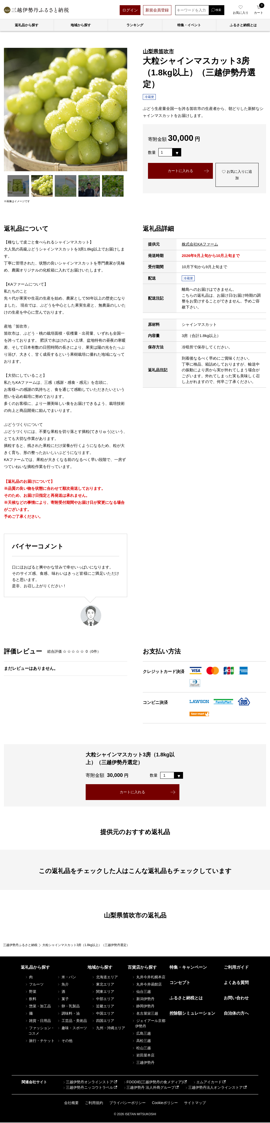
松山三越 (141, 1048)
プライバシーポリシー (127, 1103)
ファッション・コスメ (40, 1031)
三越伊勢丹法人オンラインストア (214, 1088)
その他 (64, 1041)
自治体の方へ (236, 1014)
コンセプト (180, 983)
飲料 (31, 999)
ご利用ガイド (236, 968)
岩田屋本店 (143, 1056)
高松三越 (141, 1041)
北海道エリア (104, 977)
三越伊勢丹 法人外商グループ (149, 1088)
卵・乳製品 (68, 1007)
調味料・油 (68, 1014)
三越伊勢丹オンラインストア (87, 1083)
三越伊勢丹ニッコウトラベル (87, 1088)
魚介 (63, 985)
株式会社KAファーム (200, 244)
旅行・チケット (40, 1041)
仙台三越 (141, 992)
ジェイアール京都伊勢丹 (148, 1024)
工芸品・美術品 (72, 1021)
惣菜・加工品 (38, 1007)
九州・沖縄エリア (108, 1028)
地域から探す (81, 25)
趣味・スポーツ (72, 1028)
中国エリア (102, 1014)
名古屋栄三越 (145, 1014)
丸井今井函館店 (147, 985)
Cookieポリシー (165, 1103)
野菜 (31, 992)
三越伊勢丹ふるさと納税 (20, 945)
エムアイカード (207, 1083)
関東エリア (102, 992)
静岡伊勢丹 (143, 1007)
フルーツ (34, 985)
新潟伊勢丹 (143, 999)
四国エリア (102, 1021)
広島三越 (141, 1034)
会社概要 (71, 1103)
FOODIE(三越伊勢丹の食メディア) (153, 1083)
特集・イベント (189, 25)
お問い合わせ (236, 998)
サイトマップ (195, 1103)
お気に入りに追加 (237, 175)
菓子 (63, 999)
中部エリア (102, 999)
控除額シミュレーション (192, 1014)
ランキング (134, 25)
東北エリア (102, 985)
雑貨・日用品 (38, 1021)
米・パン (66, 977)
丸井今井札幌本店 (148, 977)
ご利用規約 (94, 1103)
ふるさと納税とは (186, 998)
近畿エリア (102, 1007)
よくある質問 (236, 983)
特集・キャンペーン (188, 968)
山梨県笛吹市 (158, 51)
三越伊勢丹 (143, 1063)
